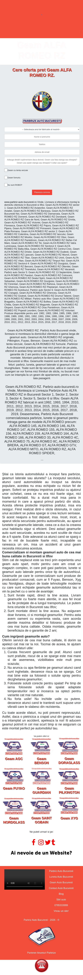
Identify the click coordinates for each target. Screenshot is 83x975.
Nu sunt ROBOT (15, 185)
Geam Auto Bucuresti (61, 882)
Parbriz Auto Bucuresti (61, 871)
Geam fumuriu (14, 177)
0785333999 (61, 905)
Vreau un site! (61, 911)
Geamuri (45, 31)
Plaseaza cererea (42, 192)
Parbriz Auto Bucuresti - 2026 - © (41, 920)
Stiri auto (61, 899)
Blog (61, 893)
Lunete (30, 31)
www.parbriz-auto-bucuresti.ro (20, 202)
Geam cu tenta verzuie (18, 170)
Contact (61, 31)
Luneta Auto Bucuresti (61, 876)
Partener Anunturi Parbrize (41, 952)
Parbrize (15, 31)
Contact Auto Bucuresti (61, 888)
